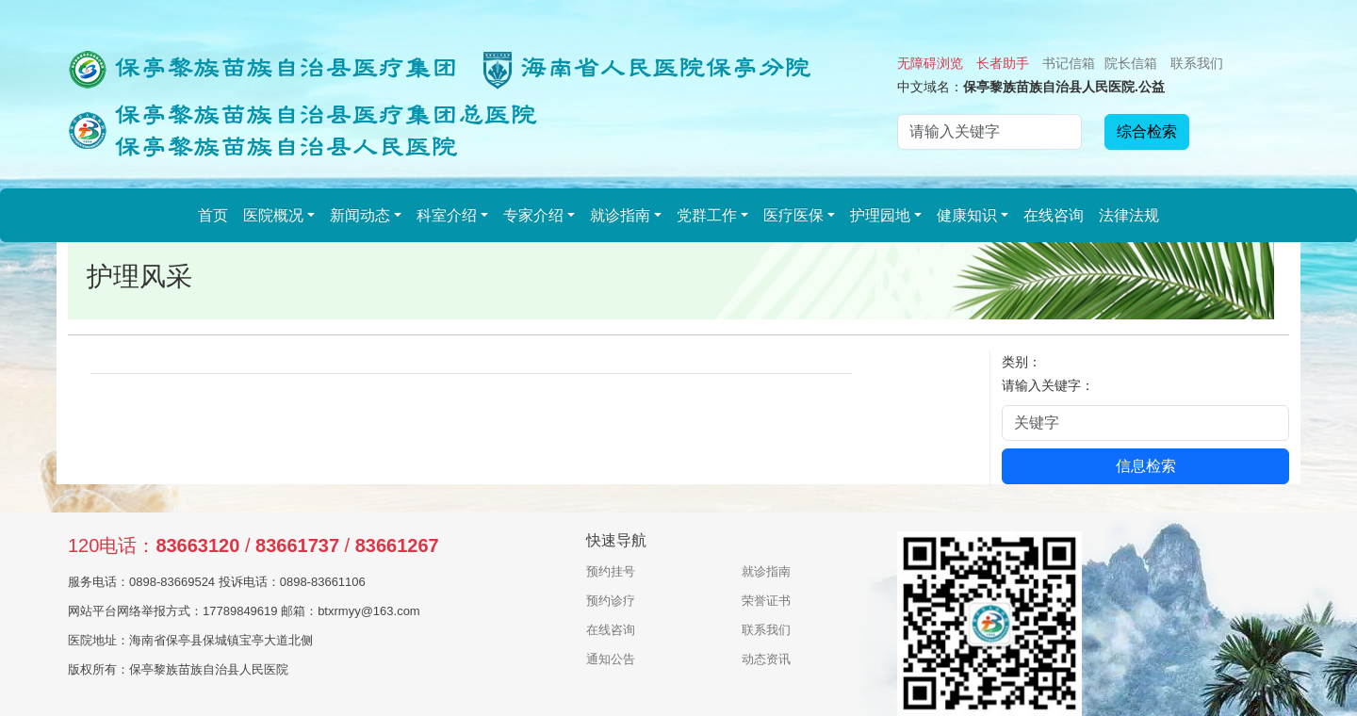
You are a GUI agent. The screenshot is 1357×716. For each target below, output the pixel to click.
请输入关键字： (1048, 385)
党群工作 (707, 215)
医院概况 (273, 215)
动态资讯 (766, 659)
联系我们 (1196, 63)
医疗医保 (793, 215)
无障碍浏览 (930, 63)
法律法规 (1129, 215)
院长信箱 (1130, 63)
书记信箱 (1068, 63)
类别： (1021, 361)
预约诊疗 (610, 601)
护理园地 (880, 215)
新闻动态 (360, 215)
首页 (213, 215)
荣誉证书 (766, 601)
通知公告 (610, 659)
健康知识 (967, 215)
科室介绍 (447, 215)
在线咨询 (1053, 215)
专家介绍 (533, 215)
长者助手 (1002, 63)
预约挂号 (610, 571)
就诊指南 (620, 215)
